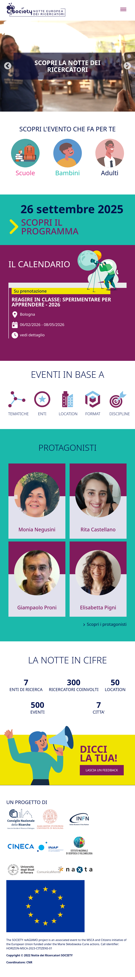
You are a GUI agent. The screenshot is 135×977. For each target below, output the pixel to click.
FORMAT (93, 403)
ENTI (42, 403)
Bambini (67, 157)
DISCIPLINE (118, 403)
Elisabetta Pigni (98, 607)
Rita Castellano (98, 529)
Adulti (110, 157)
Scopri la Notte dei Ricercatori (68, 66)
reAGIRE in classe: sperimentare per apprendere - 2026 (61, 302)
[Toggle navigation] (123, 9)
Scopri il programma (35, 226)
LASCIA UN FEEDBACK (102, 770)
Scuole (25, 157)
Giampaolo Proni (36, 607)
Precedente (8, 66)
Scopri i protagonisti (107, 624)
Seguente (127, 66)
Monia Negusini (36, 529)
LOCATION (67, 403)
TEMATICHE (17, 403)
